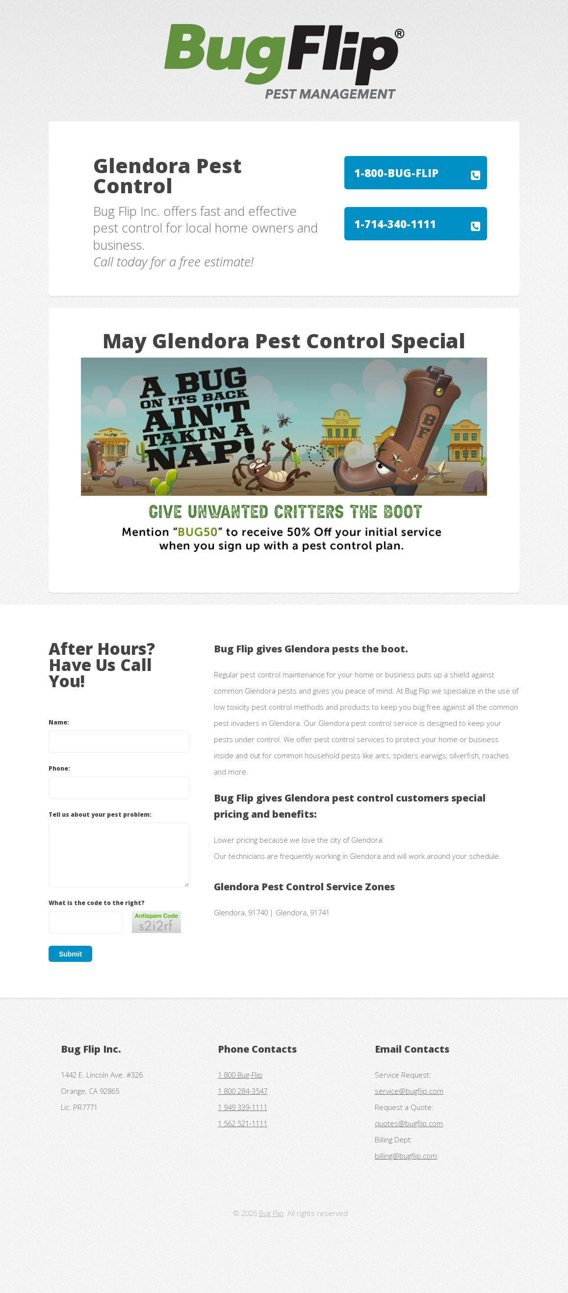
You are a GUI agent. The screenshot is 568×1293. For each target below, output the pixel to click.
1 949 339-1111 (242, 1107)
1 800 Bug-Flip (240, 1075)
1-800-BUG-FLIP (396, 172)
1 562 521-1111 (242, 1123)
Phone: (59, 768)
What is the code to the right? (97, 902)
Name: (59, 722)
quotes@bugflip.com (409, 1123)
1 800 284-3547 (242, 1091)
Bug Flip (271, 1213)
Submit (70, 954)
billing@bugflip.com (406, 1156)
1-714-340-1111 (395, 223)
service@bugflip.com (409, 1091)
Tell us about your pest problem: (100, 814)
